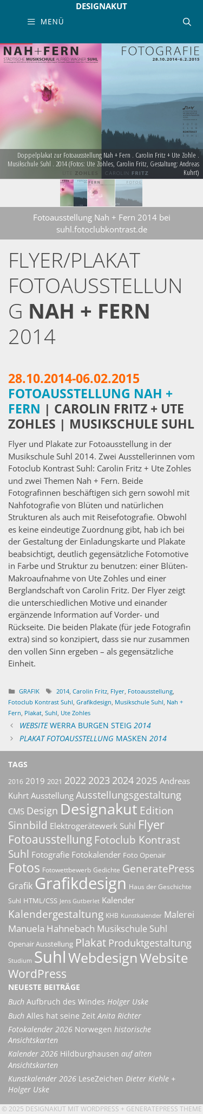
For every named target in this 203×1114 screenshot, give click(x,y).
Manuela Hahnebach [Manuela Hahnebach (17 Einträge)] (51, 928)
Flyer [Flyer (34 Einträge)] (151, 824)
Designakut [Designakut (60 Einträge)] (98, 809)
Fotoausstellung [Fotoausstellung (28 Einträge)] (50, 839)
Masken (93, 738)
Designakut (101, 6)
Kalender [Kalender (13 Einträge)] (118, 900)
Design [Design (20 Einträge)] (42, 810)
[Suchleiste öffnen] (187, 21)
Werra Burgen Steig (85, 725)
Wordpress (100, 1108)
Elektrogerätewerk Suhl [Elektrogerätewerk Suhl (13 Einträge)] (93, 825)
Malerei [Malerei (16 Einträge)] (179, 915)
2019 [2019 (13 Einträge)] (35, 780)
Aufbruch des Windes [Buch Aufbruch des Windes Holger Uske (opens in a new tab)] (78, 1002)
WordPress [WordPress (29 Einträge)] (37, 973)
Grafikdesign (94, 702)
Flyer (117, 691)
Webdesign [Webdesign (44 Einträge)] (102, 958)
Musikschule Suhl (139, 702)
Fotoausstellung (150, 691)
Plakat (33, 713)
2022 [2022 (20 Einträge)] (75, 780)
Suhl (51, 713)
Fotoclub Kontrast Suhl (40, 702)
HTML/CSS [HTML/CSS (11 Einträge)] (40, 900)
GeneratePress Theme (164, 1108)
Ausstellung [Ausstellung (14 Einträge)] (52, 795)
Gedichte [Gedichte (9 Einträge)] (106, 870)
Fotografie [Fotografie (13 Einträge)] (50, 854)
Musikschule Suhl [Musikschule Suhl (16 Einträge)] (132, 929)
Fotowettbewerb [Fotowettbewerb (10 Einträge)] (66, 870)
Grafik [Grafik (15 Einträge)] (20, 886)
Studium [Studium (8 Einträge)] (20, 960)
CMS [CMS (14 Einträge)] (16, 811)
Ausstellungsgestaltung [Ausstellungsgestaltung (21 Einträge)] (128, 794)
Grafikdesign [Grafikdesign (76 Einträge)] (81, 883)
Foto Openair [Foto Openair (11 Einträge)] (144, 855)
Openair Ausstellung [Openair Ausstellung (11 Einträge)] (40, 944)
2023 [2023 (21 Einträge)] (99, 780)
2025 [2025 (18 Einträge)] (147, 780)
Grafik (29, 691)
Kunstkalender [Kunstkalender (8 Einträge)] (141, 915)
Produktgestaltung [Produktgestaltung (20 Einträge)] (150, 942)
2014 (62, 691)
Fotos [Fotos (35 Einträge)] (24, 867)
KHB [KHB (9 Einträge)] (112, 915)
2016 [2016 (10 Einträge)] (15, 781)
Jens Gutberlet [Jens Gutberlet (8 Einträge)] (80, 901)
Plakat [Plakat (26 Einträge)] (90, 942)
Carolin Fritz (90, 691)
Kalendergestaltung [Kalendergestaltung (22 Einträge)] (55, 914)
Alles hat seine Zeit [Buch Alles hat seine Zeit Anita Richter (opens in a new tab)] (74, 1016)
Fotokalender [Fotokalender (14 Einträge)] (96, 854)
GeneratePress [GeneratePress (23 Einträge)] (158, 868)
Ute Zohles (75, 713)
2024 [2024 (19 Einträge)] (123, 780)
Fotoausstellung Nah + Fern (90, 401)
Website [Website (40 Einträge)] (164, 958)
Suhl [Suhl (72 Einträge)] (50, 956)
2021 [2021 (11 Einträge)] (54, 781)
